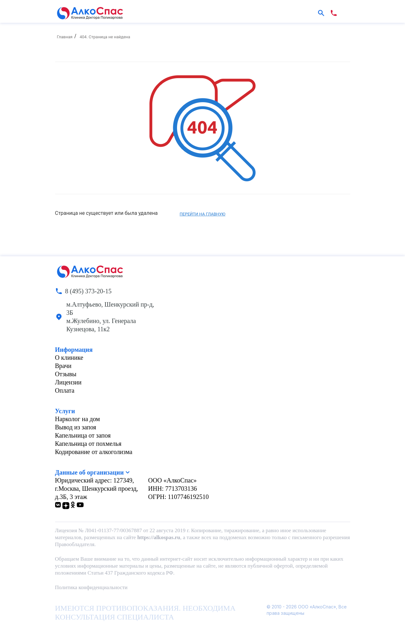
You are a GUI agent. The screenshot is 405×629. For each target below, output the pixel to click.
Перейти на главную (202, 214)
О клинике (69, 357)
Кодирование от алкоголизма (93, 451)
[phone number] (334, 13)
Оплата (64, 390)
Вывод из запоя (75, 427)
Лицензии (68, 382)
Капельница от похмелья (88, 443)
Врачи (63, 365)
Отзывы (66, 374)
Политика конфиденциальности (91, 587)
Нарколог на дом (77, 418)
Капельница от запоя (83, 435)
